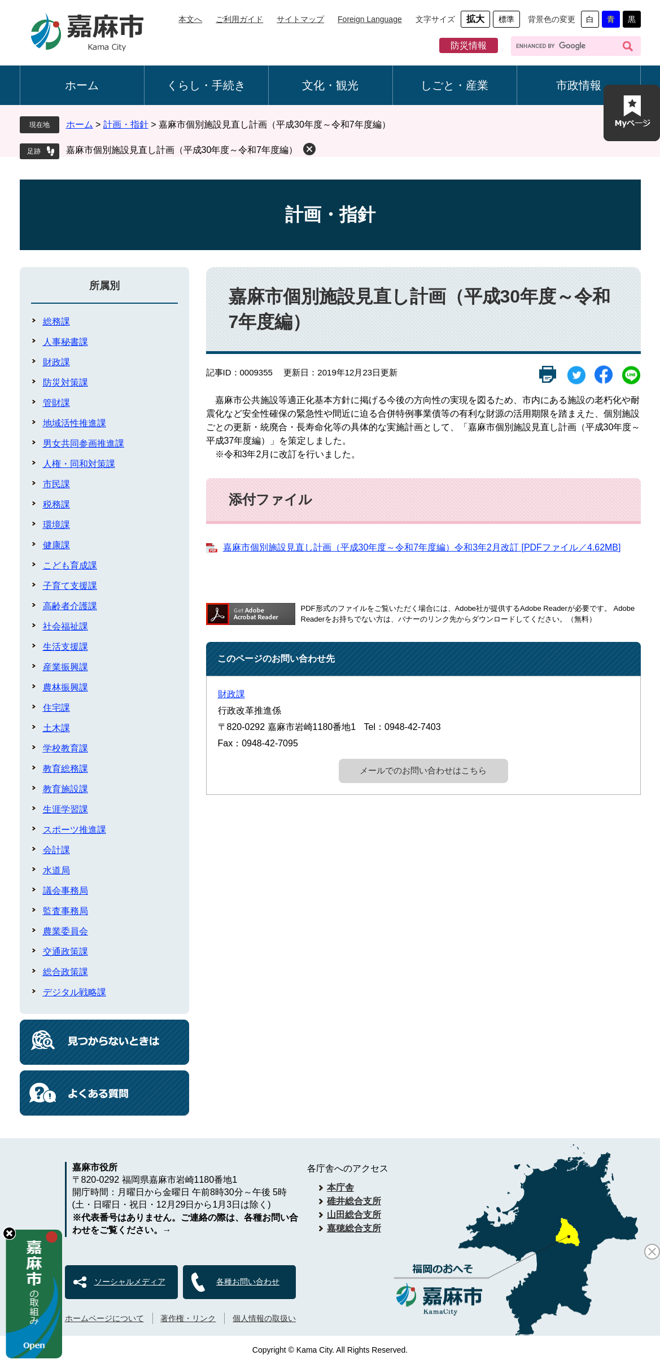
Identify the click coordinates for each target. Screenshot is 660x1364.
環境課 (56, 525)
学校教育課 (65, 748)
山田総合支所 (354, 1214)
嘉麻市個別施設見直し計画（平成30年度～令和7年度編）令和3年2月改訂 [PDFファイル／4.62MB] (422, 547)
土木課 (56, 728)
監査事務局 (65, 911)
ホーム (82, 85)
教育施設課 (65, 789)
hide (9, 1233)
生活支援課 (65, 647)
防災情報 (469, 45)
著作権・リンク (188, 1318)
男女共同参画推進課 (83, 443)
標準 (506, 19)
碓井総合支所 (354, 1201)
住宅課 (56, 707)
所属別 (104, 285)
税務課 (56, 504)
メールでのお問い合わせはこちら (423, 770)
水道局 (56, 870)
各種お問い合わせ (247, 1281)
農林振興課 (65, 687)
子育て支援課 (70, 586)
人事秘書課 (65, 342)
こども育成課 (70, 565)
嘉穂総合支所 (354, 1228)
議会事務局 (65, 890)
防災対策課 (65, 382)
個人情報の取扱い (264, 1318)
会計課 (56, 850)
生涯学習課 (65, 809)
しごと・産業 (454, 85)
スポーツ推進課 (74, 829)
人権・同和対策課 (79, 464)
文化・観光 (330, 85)
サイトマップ (300, 19)
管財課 (56, 403)
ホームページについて (104, 1318)
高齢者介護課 (70, 606)
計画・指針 (125, 124)
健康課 (56, 545)
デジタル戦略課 (74, 992)
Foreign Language (370, 19)
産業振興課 (65, 667)
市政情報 (578, 85)
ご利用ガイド (239, 19)
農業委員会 (65, 931)
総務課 (56, 321)
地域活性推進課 (74, 423)
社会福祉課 (65, 626)
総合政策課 (65, 972)
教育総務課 (65, 768)
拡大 (475, 19)
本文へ (190, 19)
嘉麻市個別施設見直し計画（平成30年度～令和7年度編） (182, 150)
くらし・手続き (206, 85)
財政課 (231, 694)
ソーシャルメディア (129, 1281)
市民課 (56, 484)
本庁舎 (340, 1187)
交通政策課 (65, 951)
